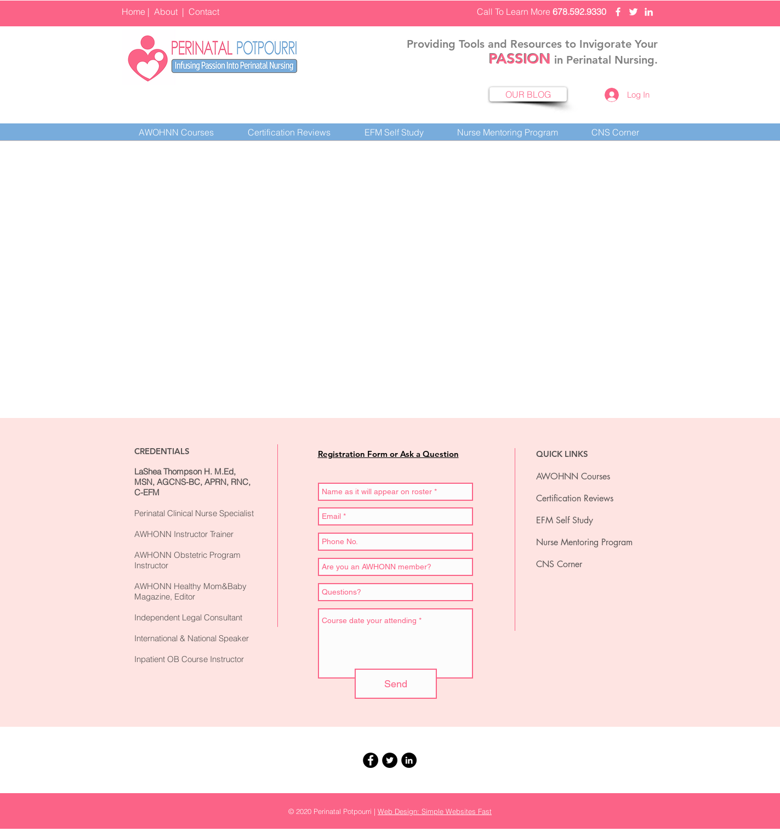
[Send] (396, 684)
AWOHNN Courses (573, 476)
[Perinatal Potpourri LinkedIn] (648, 12)
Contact (204, 11)
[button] (289, 132)
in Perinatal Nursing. (604, 59)
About (166, 11)
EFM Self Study (564, 520)
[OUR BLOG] (528, 94)
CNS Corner (559, 564)
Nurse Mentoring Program (584, 542)
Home (133, 11)
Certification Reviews (574, 498)
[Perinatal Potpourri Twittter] (633, 12)
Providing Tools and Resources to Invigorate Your (532, 43)
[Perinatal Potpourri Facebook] (618, 12)
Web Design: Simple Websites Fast (435, 811)
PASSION (520, 58)
